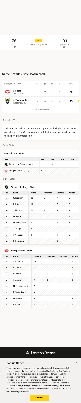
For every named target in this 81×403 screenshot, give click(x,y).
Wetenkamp (19, 292)
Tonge (17, 228)
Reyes (17, 304)
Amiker (17, 280)
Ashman (18, 261)
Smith (17, 267)
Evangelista (19, 222)
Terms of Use (11, 359)
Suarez (17, 216)
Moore (17, 273)
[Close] (76, 365)
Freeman (18, 197)
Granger (14, 45)
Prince (17, 204)
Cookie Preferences (65, 359)
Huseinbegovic (21, 286)
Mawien (17, 298)
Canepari (18, 234)
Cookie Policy (45, 359)
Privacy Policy (28, 359)
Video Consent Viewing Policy (51, 388)
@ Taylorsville (65, 45)
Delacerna (18, 241)
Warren (17, 210)
